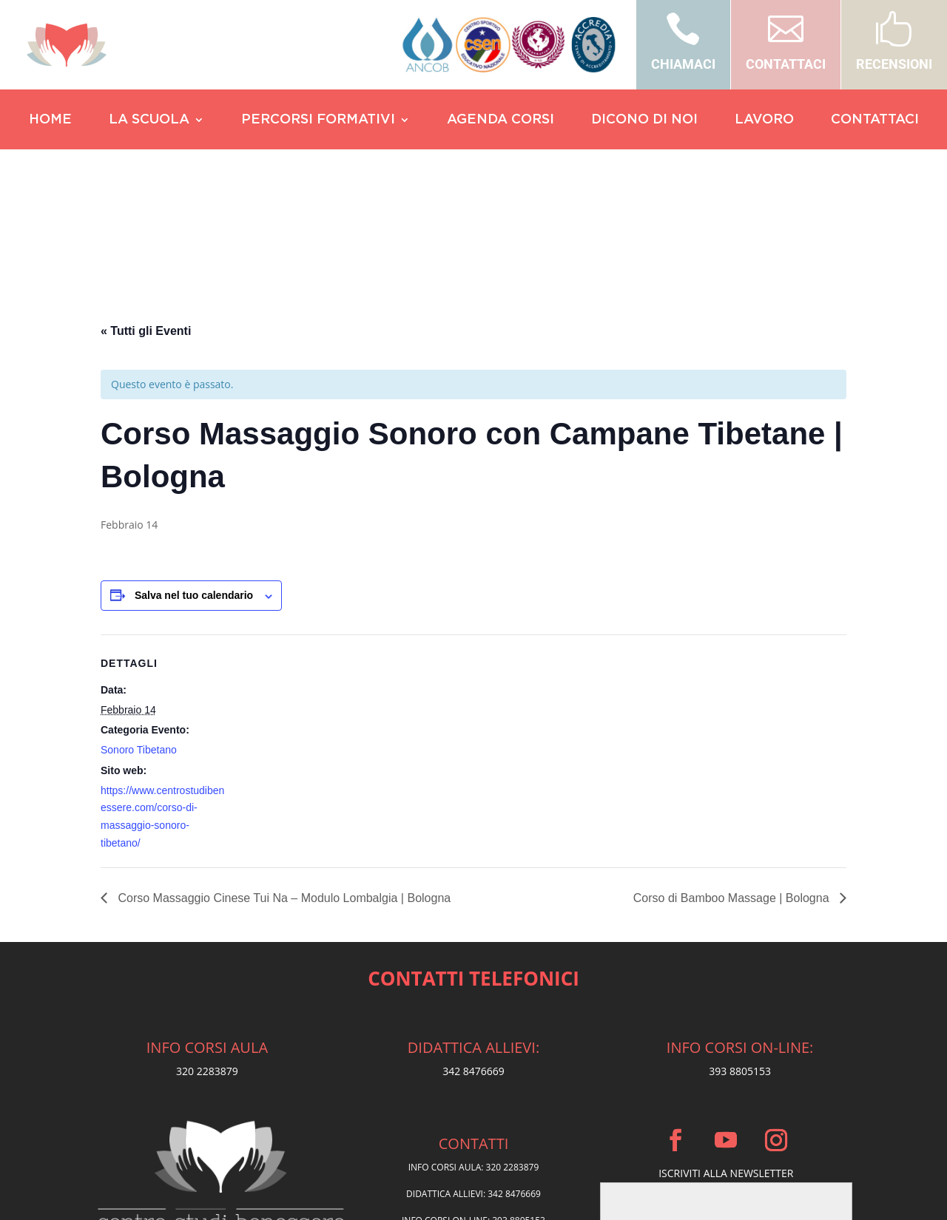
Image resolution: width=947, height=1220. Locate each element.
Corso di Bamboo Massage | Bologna (732, 754)
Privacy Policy (474, 1113)
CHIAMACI (683, 64)
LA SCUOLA (149, 120)
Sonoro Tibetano (139, 606)
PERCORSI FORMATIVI (318, 120)
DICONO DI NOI (644, 120)
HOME (50, 120)
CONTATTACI (786, 64)
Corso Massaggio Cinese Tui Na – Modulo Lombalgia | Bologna (283, 754)
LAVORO (764, 120)
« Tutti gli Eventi (146, 187)
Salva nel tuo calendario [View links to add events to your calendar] (194, 452)
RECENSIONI (894, 64)
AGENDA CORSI (500, 120)
